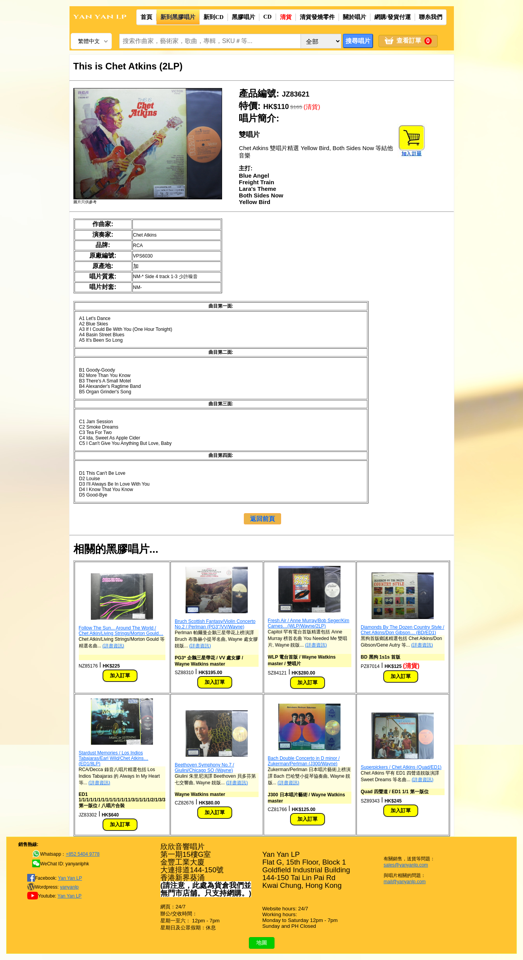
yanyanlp (69, 887)
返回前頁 (262, 518)
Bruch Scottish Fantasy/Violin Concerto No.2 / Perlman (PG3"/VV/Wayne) (215, 624)
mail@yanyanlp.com (405, 881)
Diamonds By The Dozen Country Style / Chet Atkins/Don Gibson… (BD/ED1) (402, 629)
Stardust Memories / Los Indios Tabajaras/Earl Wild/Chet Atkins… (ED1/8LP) (113, 758)
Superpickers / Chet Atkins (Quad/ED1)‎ (401, 767)
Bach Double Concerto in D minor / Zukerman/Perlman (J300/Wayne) (304, 761)
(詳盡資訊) (113, 646)
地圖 (261, 942)
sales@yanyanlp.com (406, 865)
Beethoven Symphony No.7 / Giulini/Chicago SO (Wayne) (204, 767)
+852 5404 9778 (82, 854)
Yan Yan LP (70, 878)
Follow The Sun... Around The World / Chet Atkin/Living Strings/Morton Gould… (121, 630)
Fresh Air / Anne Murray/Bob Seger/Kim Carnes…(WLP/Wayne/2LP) (308, 623)
